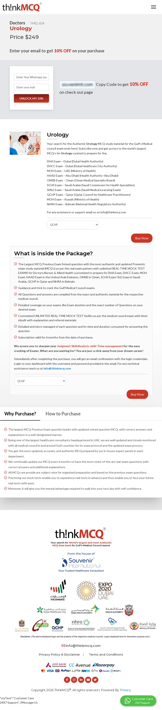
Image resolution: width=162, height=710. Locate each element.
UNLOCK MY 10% (31, 98)
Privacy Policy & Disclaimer (59, 654)
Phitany (125, 690)
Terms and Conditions (106, 654)
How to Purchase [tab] (63, 413)
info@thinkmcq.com (81, 646)
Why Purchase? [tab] (20, 413)
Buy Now (141, 238)
